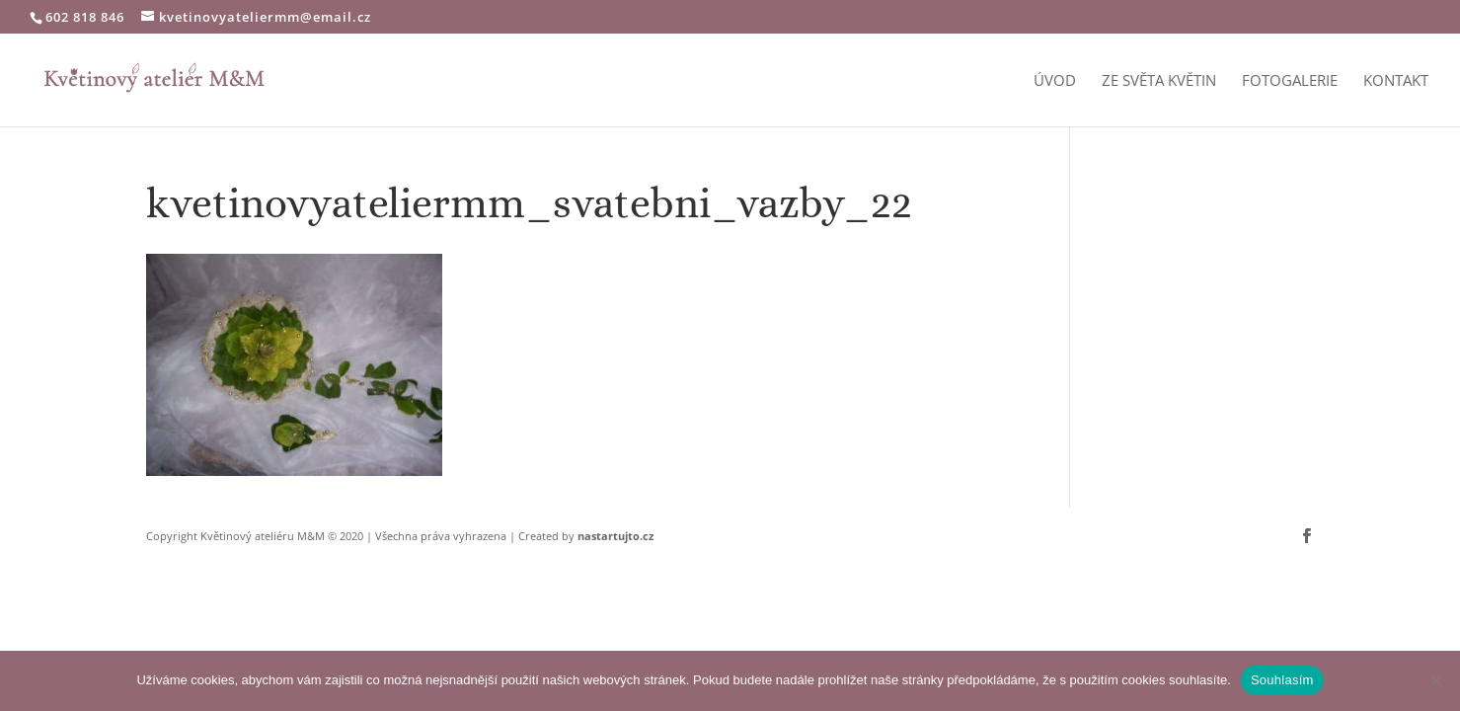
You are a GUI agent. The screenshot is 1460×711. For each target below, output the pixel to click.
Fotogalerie (1290, 81)
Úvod (1055, 81)
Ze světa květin (1159, 81)
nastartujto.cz (615, 535)
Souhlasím (1282, 679)
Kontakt (1395, 81)
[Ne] (1435, 680)
